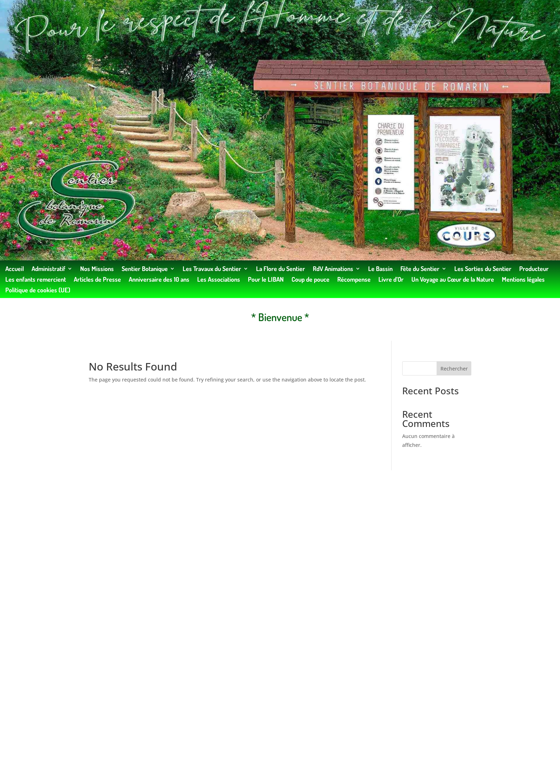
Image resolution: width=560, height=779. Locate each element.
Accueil (14, 269)
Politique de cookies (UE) (37, 290)
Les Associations (218, 280)
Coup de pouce (310, 280)
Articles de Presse (97, 280)
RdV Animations (333, 269)
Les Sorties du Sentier (482, 269)
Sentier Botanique (145, 269)
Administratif (48, 269)
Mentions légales (523, 280)
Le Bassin (380, 269)
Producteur (534, 269)
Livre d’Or (391, 280)
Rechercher (454, 368)
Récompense (354, 280)
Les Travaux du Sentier (212, 269)
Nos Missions (97, 269)
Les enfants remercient (35, 280)
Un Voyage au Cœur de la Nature (452, 280)
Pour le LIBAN (266, 280)
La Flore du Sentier (280, 269)
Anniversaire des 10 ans (159, 280)
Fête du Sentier (419, 269)
